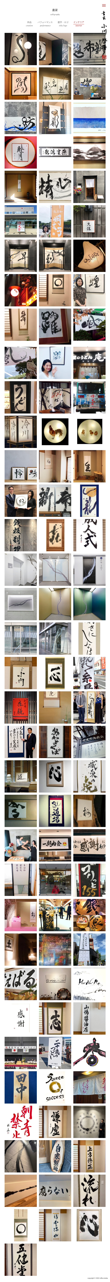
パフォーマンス (45, 24)
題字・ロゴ (63, 24)
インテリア (78, 24)
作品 (29, 24)
